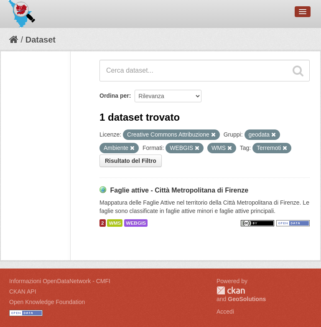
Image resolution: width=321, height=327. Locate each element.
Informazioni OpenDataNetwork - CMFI (59, 281)
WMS (115, 223)
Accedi (225, 311)
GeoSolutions (247, 299)
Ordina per (114, 95)
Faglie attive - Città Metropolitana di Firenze (179, 190)
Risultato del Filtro (130, 160)
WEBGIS (136, 223)
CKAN (231, 290)
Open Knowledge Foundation (47, 302)
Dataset (40, 39)
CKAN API (22, 291)
